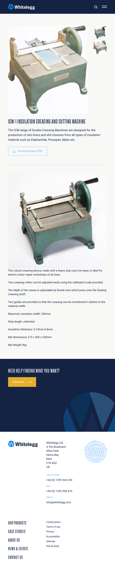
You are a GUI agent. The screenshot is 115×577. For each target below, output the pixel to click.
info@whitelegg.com (58, 502)
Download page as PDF (28, 151)
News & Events (18, 548)
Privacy (50, 531)
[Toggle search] (95, 7)
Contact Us (15, 557)
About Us (14, 540)
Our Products (17, 522)
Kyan (56, 546)
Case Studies (17, 531)
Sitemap (50, 541)
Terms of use (53, 526)
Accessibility (53, 536)
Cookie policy (53, 522)
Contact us (18, 381)
